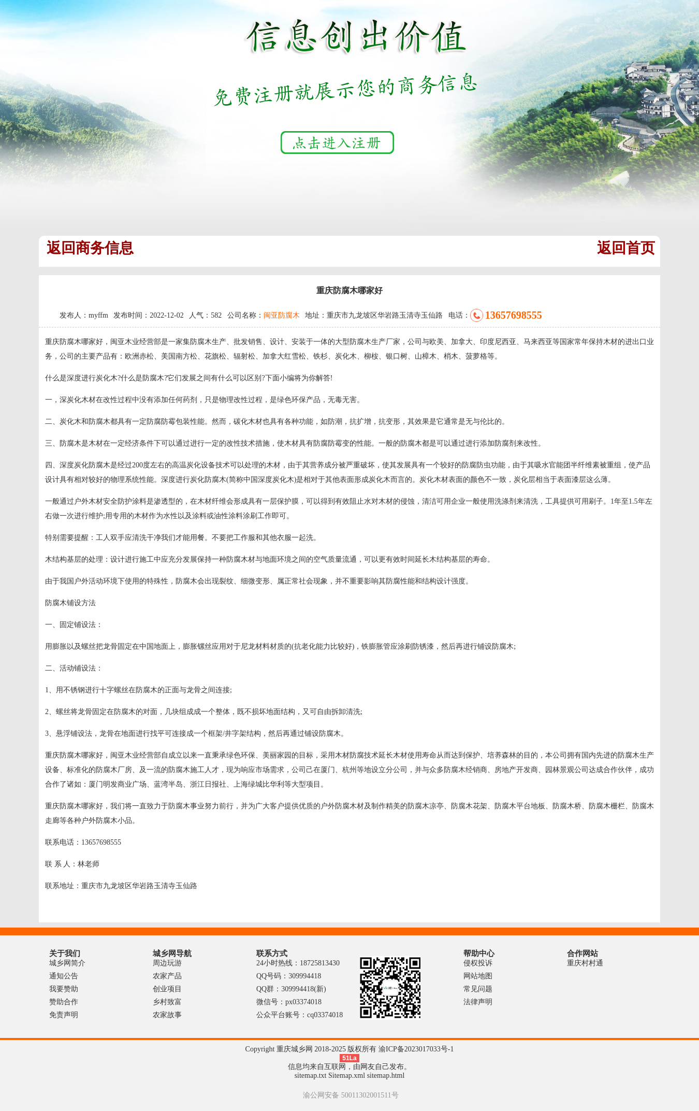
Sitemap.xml (346, 1075)
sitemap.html (386, 1075)
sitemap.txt (311, 1075)
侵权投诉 (477, 963)
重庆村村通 (585, 963)
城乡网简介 (67, 963)
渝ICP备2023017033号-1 (416, 1049)
